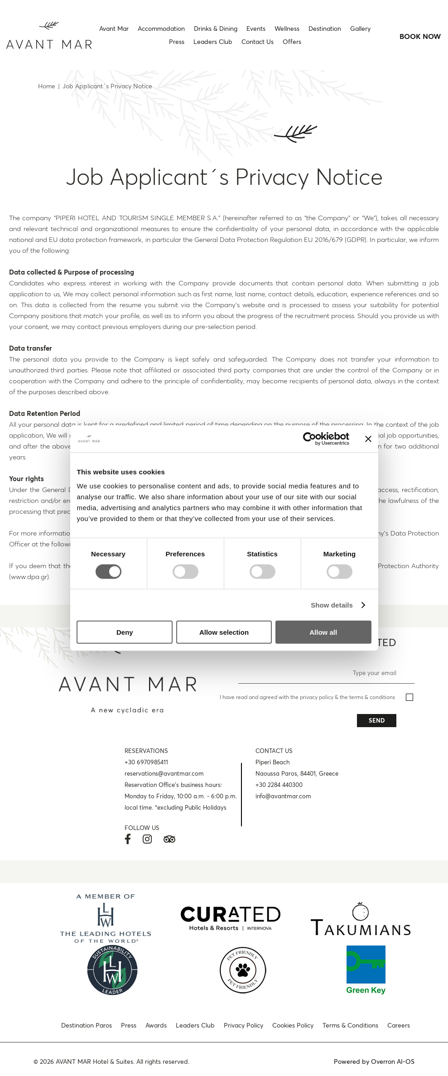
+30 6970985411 (146, 762)
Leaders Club (195, 1025)
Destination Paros (86, 1025)
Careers (398, 1025)
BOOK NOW (420, 36)
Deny (124, 632)
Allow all (323, 632)
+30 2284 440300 (279, 784)
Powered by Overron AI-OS (374, 1061)
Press (128, 1025)
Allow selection (224, 632)
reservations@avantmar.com (164, 773)
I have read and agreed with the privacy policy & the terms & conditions (307, 697)
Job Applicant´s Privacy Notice (107, 86)
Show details (332, 604)
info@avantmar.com (283, 796)
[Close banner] (368, 438)
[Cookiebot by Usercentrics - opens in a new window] (309, 438)
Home (46, 86)
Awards (156, 1025)
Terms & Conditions (350, 1025)
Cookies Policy (292, 1025)
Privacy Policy (243, 1025)
